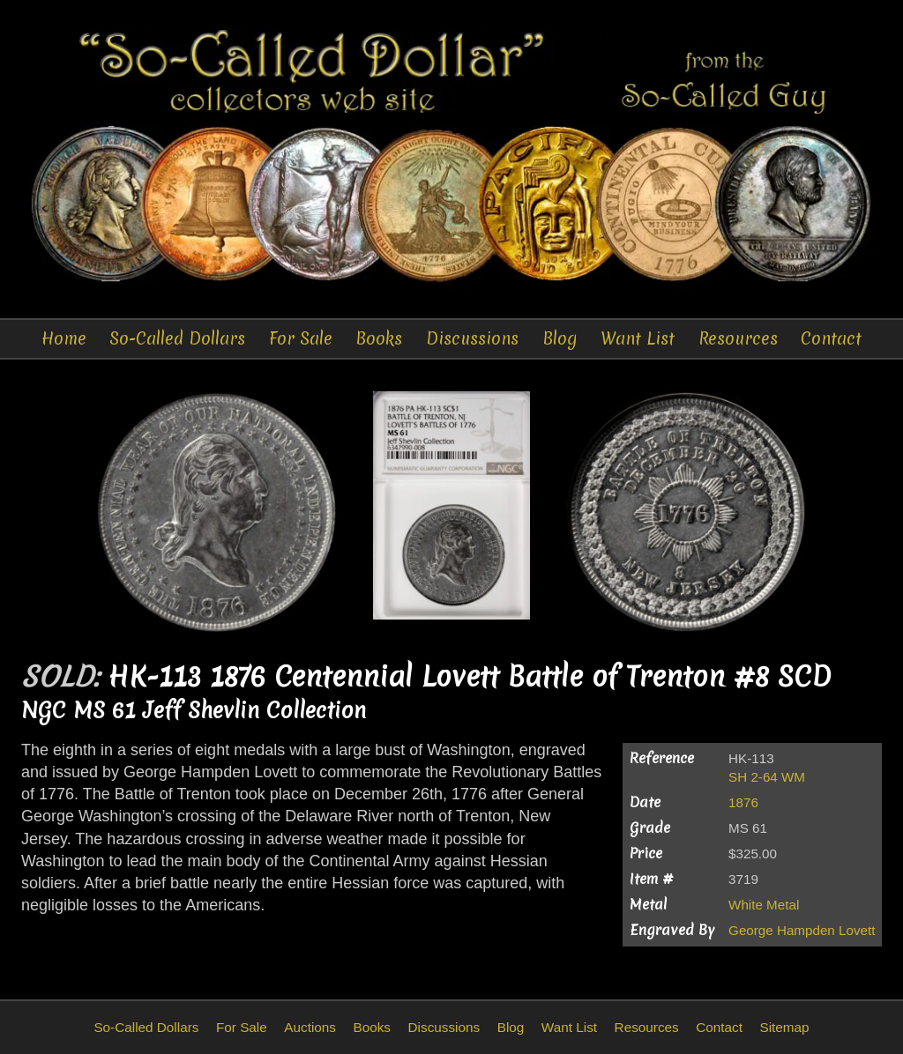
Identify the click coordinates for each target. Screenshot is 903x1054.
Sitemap (784, 1027)
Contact (831, 338)
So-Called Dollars (177, 338)
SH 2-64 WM (766, 776)
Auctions (310, 1027)
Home (63, 338)
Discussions (472, 338)
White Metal (763, 904)
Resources (738, 338)
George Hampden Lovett (801, 930)
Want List (638, 338)
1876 (743, 802)
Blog (560, 338)
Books (378, 338)
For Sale (300, 338)
